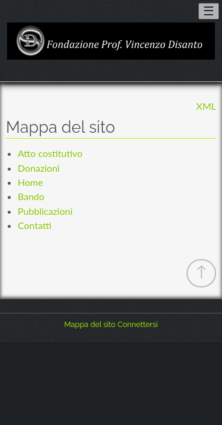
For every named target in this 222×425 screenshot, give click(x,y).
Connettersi (137, 324)
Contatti (35, 225)
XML (206, 106)
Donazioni (39, 168)
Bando (31, 196)
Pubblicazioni (45, 211)
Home (30, 182)
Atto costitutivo (50, 153)
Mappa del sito (89, 324)
